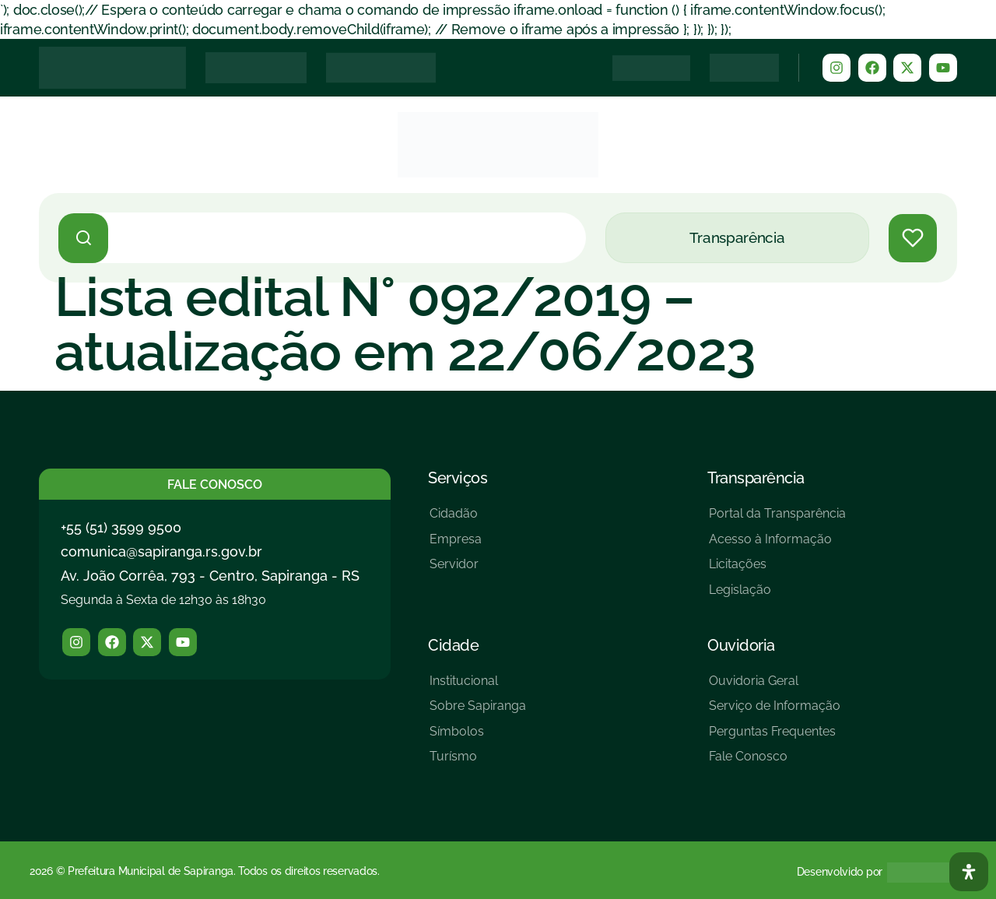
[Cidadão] (456, 519)
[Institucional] (478, 687)
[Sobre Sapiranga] (478, 712)
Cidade (453, 645)
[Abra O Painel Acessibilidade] (968, 871)
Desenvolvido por (839, 872)
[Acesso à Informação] (777, 545)
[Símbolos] (478, 737)
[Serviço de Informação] (774, 712)
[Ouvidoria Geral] (774, 687)
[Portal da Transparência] (777, 519)
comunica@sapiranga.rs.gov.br (161, 551)
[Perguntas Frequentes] (774, 737)
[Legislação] (777, 596)
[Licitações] (777, 570)
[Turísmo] (478, 762)
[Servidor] (456, 570)
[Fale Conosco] (774, 762)
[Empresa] (456, 545)
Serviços (457, 478)
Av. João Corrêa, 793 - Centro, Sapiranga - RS (210, 575)
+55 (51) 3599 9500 (121, 527)
